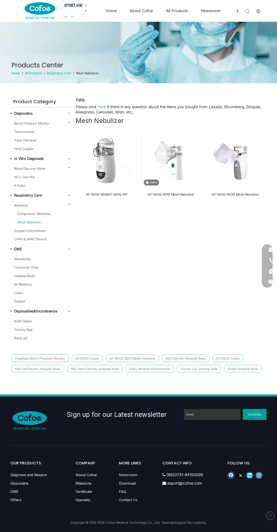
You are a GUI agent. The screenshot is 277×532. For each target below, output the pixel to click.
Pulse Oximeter (25, 140)
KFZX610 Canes (228, 358)
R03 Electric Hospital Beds (186, 358)
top (270, 516)
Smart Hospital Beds (243, 369)
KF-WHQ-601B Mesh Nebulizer (171, 194)
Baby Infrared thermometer (150, 369)
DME (18, 249)
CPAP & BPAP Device (30, 239)
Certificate (84, 491)
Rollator (19, 301)
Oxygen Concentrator (30, 231)
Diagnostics (23, 113)
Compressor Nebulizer (34, 214)
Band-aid (20, 338)
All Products (177, 10)
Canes (18, 293)
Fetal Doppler (24, 149)
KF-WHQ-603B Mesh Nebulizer (235, 194)
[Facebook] (231, 475)
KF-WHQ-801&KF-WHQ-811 (106, 194)
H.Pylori (19, 185)
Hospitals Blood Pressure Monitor (40, 358)
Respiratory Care (28, 195)
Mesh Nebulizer (29, 222)
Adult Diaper (23, 321)
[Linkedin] (249, 475)
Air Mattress (23, 284)
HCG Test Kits (24, 177)
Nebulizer (21, 205)
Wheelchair (22, 259)
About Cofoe (141, 10)
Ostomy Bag (23, 330)
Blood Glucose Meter (30, 168)
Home (111, 10)
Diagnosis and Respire (28, 475)
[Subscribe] (255, 414)
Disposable (19, 483)
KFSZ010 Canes (87, 358)
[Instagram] (259, 475)
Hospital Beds (24, 276)
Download (127, 483)
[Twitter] (240, 475)
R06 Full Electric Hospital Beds (38, 369)
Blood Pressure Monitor (31, 123)
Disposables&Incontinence (35, 311)
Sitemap (168, 522)
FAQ (122, 491)
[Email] (212, 414)
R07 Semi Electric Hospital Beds (95, 369)
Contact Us (128, 500)
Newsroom (211, 10)
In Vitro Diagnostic (29, 158)
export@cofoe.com (182, 483)
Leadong (200, 522)
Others (15, 500)
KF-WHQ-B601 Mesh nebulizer (132, 358)
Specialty (83, 500)
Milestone (83, 483)
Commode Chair (26, 267)
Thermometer (24, 132)
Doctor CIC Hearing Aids (199, 369)
